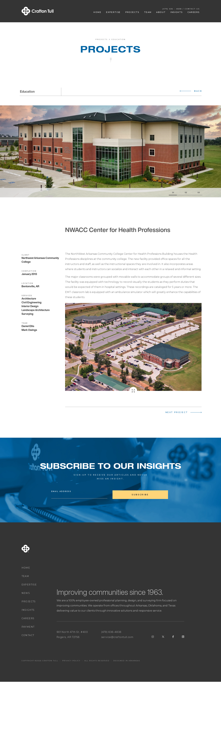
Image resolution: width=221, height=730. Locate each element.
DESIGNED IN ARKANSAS (126, 661)
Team (148, 12)
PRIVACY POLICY (71, 661)
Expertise (113, 12)
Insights (176, 12)
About (161, 12)
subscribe (140, 494)
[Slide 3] (196, 193)
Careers (193, 12)
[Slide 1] (173, 193)
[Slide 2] (183, 193)
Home (97, 12)
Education (119, 39)
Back (198, 91)
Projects (132, 12)
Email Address (61, 491)
